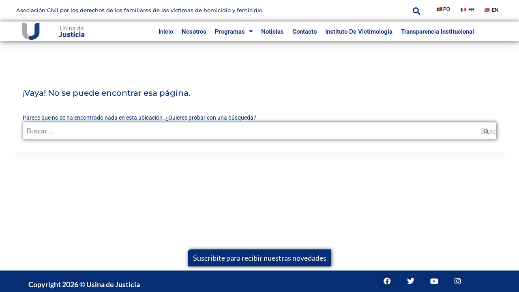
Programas (234, 32)
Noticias (272, 31)
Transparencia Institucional (437, 31)
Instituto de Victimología (358, 31)
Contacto (304, 31)
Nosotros (194, 31)
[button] (416, 10)
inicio (166, 31)
